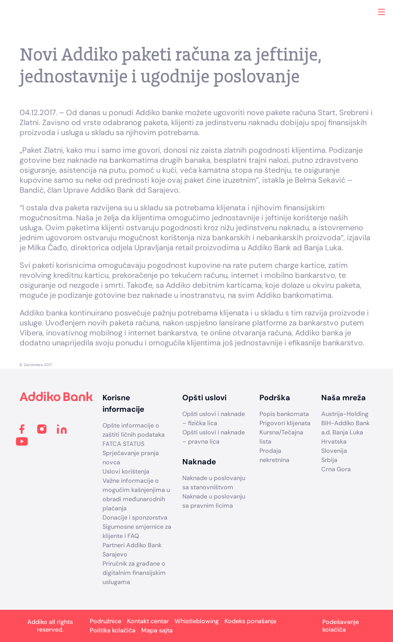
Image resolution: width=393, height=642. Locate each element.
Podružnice (105, 621)
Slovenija (334, 451)
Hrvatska (334, 441)
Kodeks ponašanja (250, 621)
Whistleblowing (197, 621)
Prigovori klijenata (284, 423)
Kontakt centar (148, 621)
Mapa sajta (157, 630)
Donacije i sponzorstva (134, 517)
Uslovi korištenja (125, 471)
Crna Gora (336, 469)
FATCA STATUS (123, 444)
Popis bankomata (284, 414)
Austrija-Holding (344, 414)
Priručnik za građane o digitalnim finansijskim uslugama (134, 572)
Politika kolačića (112, 630)
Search (365, 11)
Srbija (329, 460)
